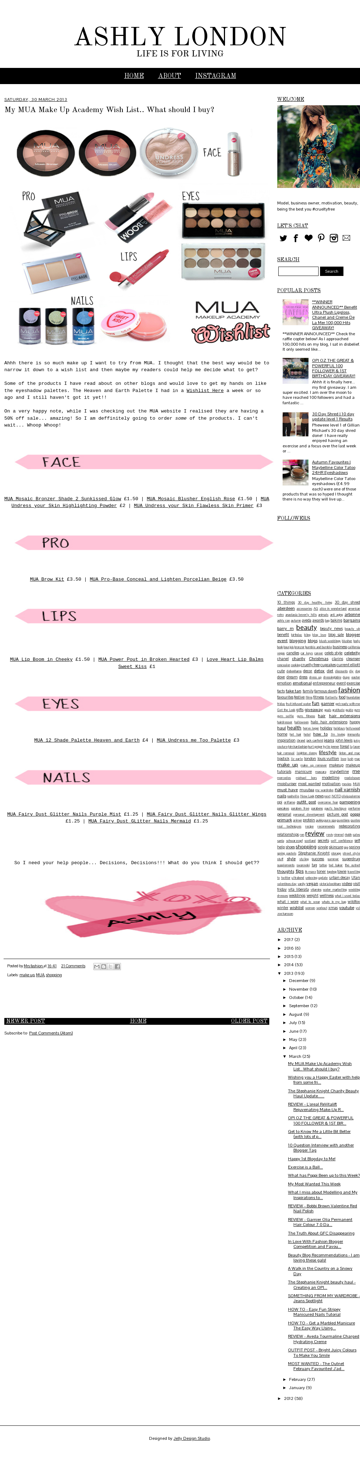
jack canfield (314, 740)
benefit (283, 634)
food (342, 697)
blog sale (336, 634)
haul (281, 728)
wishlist (297, 908)
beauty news (331, 628)
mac (357, 759)
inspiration (286, 740)
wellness (327, 895)
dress (303, 676)
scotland (310, 841)
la (351, 747)
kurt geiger (315, 747)
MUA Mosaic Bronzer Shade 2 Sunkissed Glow (62, 499)
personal (284, 814)
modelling (330, 777)
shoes (290, 846)
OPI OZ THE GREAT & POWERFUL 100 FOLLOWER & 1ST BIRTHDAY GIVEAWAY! (333, 368)
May (293, 1039)
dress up (315, 677)
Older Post (249, 1021)
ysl (358, 908)
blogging (297, 641)
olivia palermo (351, 796)
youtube (346, 908)
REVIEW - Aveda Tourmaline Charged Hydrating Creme (323, 1338)
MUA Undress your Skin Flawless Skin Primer (193, 505)
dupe (346, 677)
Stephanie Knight (314, 853)
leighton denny (307, 753)
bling (307, 635)
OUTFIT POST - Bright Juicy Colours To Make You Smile (322, 1352)
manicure (303, 771)
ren (302, 835)
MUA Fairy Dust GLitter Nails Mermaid (139, 821)
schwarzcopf (294, 841)
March (295, 1056)
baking (336, 620)
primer (297, 820)
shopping (54, 974)
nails (281, 796)
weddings (297, 895)
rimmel (339, 835)
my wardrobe (324, 790)
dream (292, 676)
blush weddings (330, 641)
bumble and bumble (318, 647)
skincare (336, 846)
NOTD (336, 796)
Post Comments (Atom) (51, 1033)
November (299, 989)
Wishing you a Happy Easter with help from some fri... (324, 1079)
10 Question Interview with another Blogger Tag (321, 1147)
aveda (306, 620)
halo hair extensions (329, 721)
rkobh (348, 835)
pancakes (283, 808)
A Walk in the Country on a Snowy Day (320, 1271)
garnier (327, 703)
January (297, 1388)
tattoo (323, 865)
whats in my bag (334, 902)
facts (281, 690)
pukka (320, 820)
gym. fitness (306, 716)
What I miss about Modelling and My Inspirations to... (322, 1194)
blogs (313, 641)
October (297, 997)
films (309, 697)
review (314, 833)
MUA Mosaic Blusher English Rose (191, 499)
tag (314, 864)
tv (278, 878)
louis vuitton (328, 758)
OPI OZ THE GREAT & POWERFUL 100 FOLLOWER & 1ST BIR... (321, 1120)
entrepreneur (324, 683)
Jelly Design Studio (192, 1438)
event (341, 683)
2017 (289, 939)
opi (279, 802)
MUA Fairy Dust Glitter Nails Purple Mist (64, 814)
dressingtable (332, 677)
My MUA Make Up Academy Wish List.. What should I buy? (320, 1066)
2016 (289, 948)
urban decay (339, 877)
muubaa (307, 789)
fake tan (294, 691)
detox (319, 671)
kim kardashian (297, 747)
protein (309, 819)
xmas (333, 907)
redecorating (349, 826)
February (298, 1379)
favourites (285, 697)
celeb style (334, 652)
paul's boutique (335, 808)
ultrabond (298, 878)
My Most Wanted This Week (314, 1184)
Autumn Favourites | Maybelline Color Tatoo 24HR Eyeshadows (333, 467)
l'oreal (344, 746)
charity (298, 659)
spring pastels (286, 853)
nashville (293, 796)
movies (346, 784)
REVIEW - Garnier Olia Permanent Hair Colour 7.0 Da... (320, 1222)
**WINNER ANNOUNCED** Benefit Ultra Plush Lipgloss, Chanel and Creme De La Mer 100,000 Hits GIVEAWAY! (334, 315)
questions (343, 820)
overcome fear (328, 802)
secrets (323, 840)
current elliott (348, 664)
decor (307, 670)
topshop (332, 872)
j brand (301, 740)
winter (282, 907)
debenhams (294, 671)
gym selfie (285, 716)
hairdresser (284, 722)
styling (304, 859)
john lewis (344, 740)
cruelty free (310, 664)
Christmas (318, 659)
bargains (351, 620)
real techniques (289, 826)
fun (315, 703)
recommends (326, 826)
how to (320, 734)
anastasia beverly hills (301, 615)
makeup (336, 765)
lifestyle (328, 752)
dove (281, 676)
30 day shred (347, 602)
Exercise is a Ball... (305, 1167)
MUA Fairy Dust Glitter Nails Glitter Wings (206, 814)
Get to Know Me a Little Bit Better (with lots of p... (319, 1134)
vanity (302, 884)
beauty (306, 627)
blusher (347, 641)
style (291, 859)
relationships (288, 834)
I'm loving (338, 734)
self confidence (342, 841)
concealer (283, 665)
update (323, 878)
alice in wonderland (333, 609)
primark (284, 820)
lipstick (283, 758)
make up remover (314, 765)
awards (318, 620)
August (296, 1014)
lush (350, 759)
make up (27, 974)
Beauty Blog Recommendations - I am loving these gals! (324, 1257)
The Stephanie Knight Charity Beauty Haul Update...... (323, 1093)
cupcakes (328, 664)
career (318, 653)
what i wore (287, 901)
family (308, 690)
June (294, 1031)
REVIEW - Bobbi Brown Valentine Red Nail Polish (322, 1208)
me (356, 771)
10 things (286, 602)
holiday (326, 727)
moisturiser (287, 783)
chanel (283, 658)
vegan (312, 883)
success (318, 858)
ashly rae (283, 620)
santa (280, 841)
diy (351, 671)
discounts (341, 671)
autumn (296, 620)
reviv (330, 835)
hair (321, 716)
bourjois (289, 647)
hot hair (295, 734)
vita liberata (298, 889)
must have (287, 790)
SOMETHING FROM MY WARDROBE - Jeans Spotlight (324, 1298)
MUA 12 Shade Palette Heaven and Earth (87, 740)
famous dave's (325, 690)
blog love (319, 635)
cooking (295, 665)
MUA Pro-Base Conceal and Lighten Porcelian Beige (158, 579)
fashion (349, 690)
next (327, 796)
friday (281, 704)
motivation (331, 783)
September (299, 1006)
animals (323, 615)
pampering (349, 802)
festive (299, 697)
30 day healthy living (315, 602)
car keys (307, 653)
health (294, 727)
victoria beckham (330, 884)
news (319, 795)
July (293, 1023)
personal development (308, 814)
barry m (285, 628)
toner (321, 871)
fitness (318, 697)
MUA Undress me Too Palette (194, 740)
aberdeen (286, 608)
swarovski (303, 865)
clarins (337, 658)
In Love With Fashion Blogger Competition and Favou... (315, 1244)
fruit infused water (298, 704)
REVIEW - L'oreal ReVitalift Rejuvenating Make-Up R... (316, 1106)
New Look (307, 796)
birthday (296, 635)
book (280, 647)
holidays (339, 728)
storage (336, 853)
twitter (286, 878)
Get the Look (286, 710)
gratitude (338, 710)
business (340, 646)
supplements (285, 865)
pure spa (330, 820)
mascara (320, 772)
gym (357, 710)
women (310, 908)
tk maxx (310, 872)
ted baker (336, 865)
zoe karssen (285, 914)
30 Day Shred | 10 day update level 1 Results (333, 416)
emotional (302, 683)
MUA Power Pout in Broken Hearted (143, 659)
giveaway (314, 710)
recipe (309, 826)
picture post (337, 814)
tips (300, 871)
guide (349, 710)
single (323, 846)
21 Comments (73, 965)
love (343, 759)
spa (346, 847)
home (282, 734)
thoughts (285, 871)
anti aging (336, 615)
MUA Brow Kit (47, 579)
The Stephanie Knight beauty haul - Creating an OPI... (322, 1284)
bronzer (299, 647)
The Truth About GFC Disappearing (321, 1233)
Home (134, 76)
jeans (329, 740)
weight (313, 895)
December (299, 980)
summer (333, 859)
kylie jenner (331, 747)
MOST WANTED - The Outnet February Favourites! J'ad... (316, 1366)
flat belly (331, 697)
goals (327, 710)
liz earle (297, 759)
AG (316, 609)
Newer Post (25, 1021)
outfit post (306, 802)
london (310, 758)
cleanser (353, 658)
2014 (289, 965)
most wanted (309, 783)
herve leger (311, 728)
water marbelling (335, 890)
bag (327, 620)
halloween (301, 722)
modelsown (352, 778)
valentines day (287, 884)
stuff (280, 859)
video (347, 883)
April (293, 1048)
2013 (289, 973)
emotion (284, 683)
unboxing (311, 878)
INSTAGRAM (215, 76)
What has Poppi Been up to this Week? (324, 1175)
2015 (289, 956)
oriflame (289, 802)
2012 (289, 1398)
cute (281, 670)
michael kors (306, 778)
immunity (353, 734)
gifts (299, 709)
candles (293, 652)
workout (321, 908)
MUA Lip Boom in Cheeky (41, 659)
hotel (307, 734)
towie (341, 871)
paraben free (300, 808)
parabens (317, 808)
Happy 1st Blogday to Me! (312, 1159)
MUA (40, 974)
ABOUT (169, 76)
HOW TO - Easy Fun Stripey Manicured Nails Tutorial (314, 1311)
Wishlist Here (205, 390)
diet (330, 670)
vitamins (316, 890)
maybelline (339, 771)
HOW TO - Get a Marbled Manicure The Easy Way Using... (321, 1325)
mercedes (284, 778)
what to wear (310, 902)
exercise (353, 683)
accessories (304, 609)
